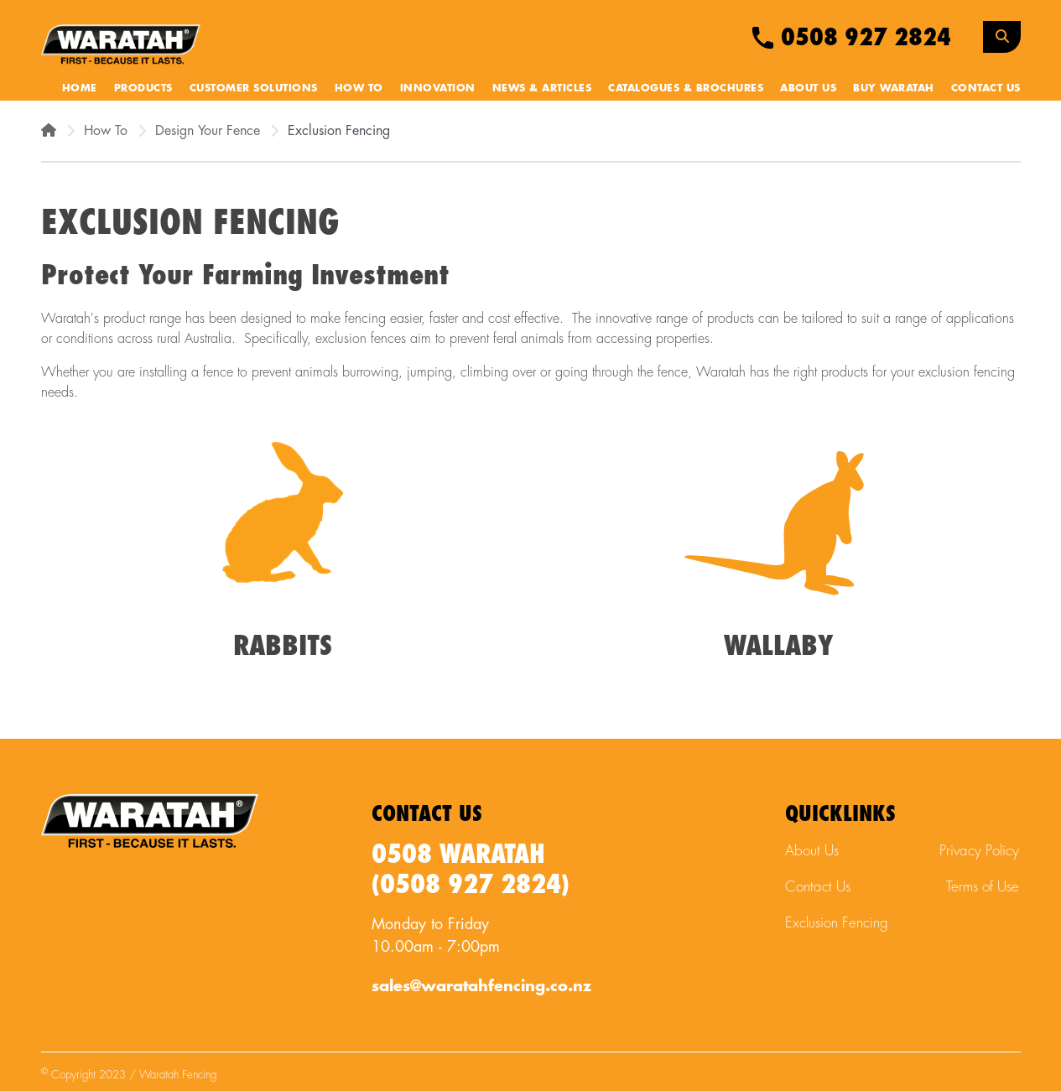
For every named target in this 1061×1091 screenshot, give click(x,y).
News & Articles (542, 88)
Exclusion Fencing (836, 923)
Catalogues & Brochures (685, 88)
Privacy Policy (979, 851)
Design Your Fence (207, 131)
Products (143, 88)
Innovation (438, 88)
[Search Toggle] (1002, 37)
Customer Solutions (254, 88)
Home (79, 88)
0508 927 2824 (851, 37)
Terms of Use (982, 887)
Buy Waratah (893, 88)
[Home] (48, 131)
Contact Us (986, 88)
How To (359, 88)
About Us (808, 88)
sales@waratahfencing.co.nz (481, 986)
